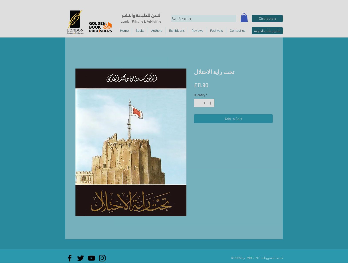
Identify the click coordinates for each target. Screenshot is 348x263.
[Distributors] (267, 18)
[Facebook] (69, 258)
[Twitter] (80, 258)
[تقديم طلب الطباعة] (267, 30)
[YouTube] (91, 258)
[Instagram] (102, 258)
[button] (244, 17)
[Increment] (211, 103)
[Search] (203, 18)
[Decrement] (197, 103)
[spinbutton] (204, 103)
